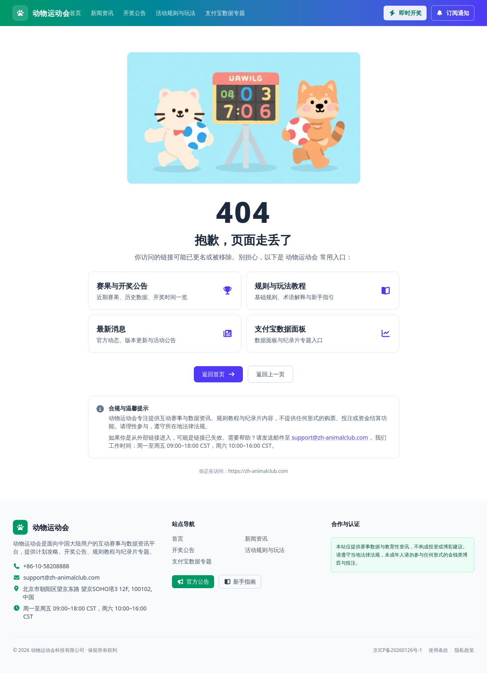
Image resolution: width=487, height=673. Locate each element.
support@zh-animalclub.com (330, 437)
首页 (75, 13)
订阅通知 (453, 13)
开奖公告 (134, 13)
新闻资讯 (102, 13)
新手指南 (240, 581)
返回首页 (218, 374)
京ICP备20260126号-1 (397, 650)
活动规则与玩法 (175, 13)
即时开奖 (405, 13)
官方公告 (193, 581)
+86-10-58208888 (46, 566)
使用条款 (438, 650)
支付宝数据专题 (225, 13)
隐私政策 (464, 650)
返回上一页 (270, 374)
